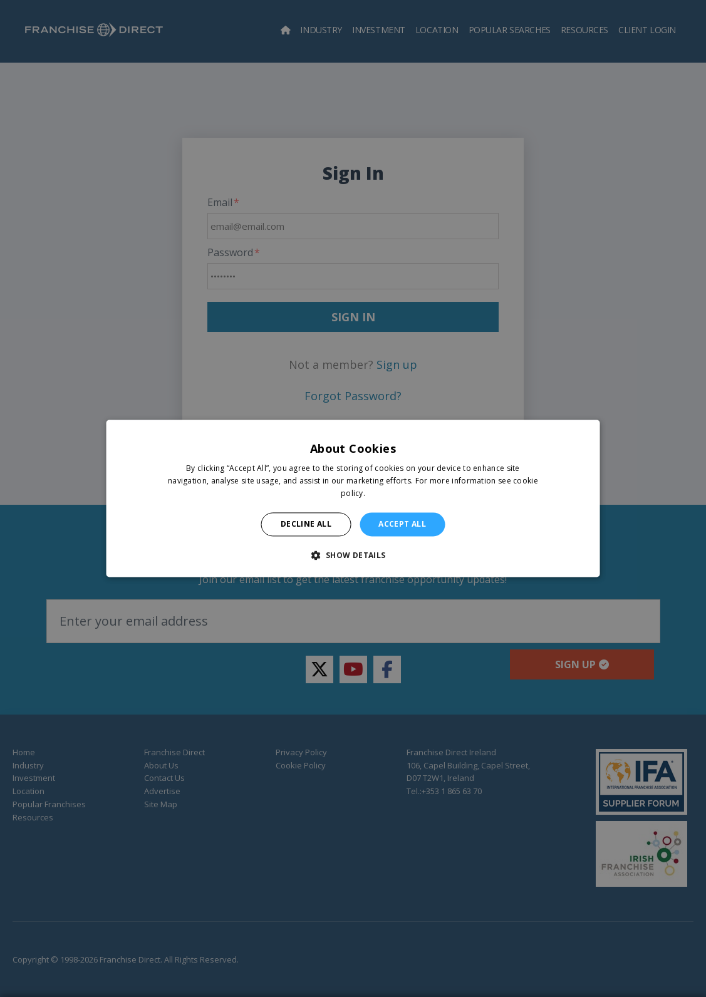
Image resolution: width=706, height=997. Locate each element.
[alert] (353, 498)
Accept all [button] (402, 524)
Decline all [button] (306, 524)
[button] (352, 555)
